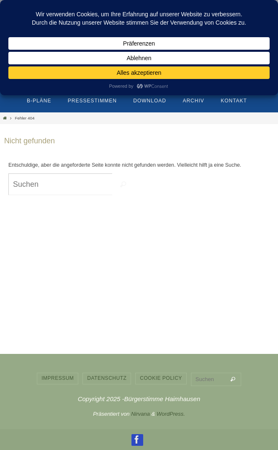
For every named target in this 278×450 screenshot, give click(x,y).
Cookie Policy (161, 378)
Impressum (57, 378)
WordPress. (171, 414)
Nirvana (140, 414)
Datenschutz (106, 378)
